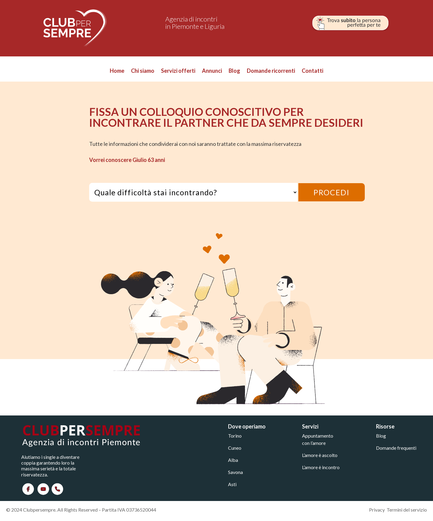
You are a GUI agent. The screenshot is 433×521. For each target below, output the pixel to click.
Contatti (312, 71)
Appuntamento (317, 436)
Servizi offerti (178, 71)
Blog (234, 71)
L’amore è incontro (321, 467)
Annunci (212, 71)
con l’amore (314, 443)
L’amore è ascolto (319, 455)
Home (117, 71)
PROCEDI (332, 192)
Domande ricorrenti (271, 71)
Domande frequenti (396, 448)
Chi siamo (142, 71)
